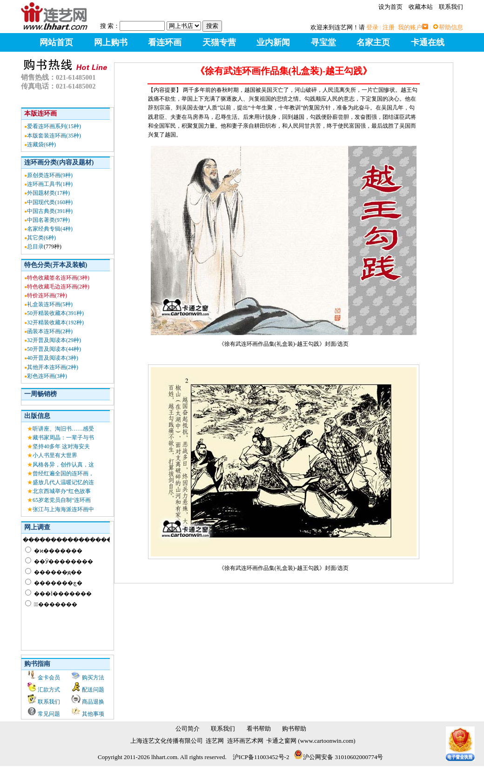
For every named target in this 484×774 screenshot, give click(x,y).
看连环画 (165, 42)
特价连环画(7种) (47, 295)
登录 (372, 27)
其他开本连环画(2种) (52, 367)
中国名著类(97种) (48, 220)
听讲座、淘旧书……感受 (63, 428)
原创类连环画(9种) (50, 175)
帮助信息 (451, 27)
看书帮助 (259, 728)
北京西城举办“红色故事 (62, 491)
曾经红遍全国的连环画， (63, 473)
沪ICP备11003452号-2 (261, 756)
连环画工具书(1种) (50, 184)
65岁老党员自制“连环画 (62, 500)
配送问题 (93, 689)
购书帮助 (294, 728)
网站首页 (56, 42)
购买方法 (93, 677)
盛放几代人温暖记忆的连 (63, 482)
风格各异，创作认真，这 (63, 464)
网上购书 (111, 42)
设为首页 (390, 6)
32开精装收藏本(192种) (55, 322)
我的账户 (410, 27)
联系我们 (451, 6)
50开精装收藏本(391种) (55, 313)
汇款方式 (49, 689)
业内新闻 (273, 42)
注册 (389, 27)
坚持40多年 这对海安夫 (61, 446)
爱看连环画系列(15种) (54, 126)
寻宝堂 (323, 42)
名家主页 (373, 42)
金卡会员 (49, 677)
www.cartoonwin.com (327, 740)
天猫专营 (219, 42)
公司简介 (187, 728)
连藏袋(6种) (41, 144)
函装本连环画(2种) (50, 331)
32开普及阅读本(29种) (54, 340)
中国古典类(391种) (50, 211)
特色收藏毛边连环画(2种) (58, 286)
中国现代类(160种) (50, 202)
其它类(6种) (41, 237)
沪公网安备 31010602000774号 (338, 756)
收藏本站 (421, 6)
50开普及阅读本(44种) (54, 349)
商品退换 (93, 702)
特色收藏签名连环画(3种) (58, 277)
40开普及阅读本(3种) (52, 358)
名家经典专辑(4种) (50, 229)
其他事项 (93, 714)
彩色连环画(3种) (47, 376)
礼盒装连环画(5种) (50, 304)
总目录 (35, 246)
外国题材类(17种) (48, 193)
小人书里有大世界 (55, 455)
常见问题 (49, 714)
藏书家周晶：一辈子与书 (63, 437)
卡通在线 (427, 42)
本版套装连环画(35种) (54, 135)
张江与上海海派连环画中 (63, 509)
